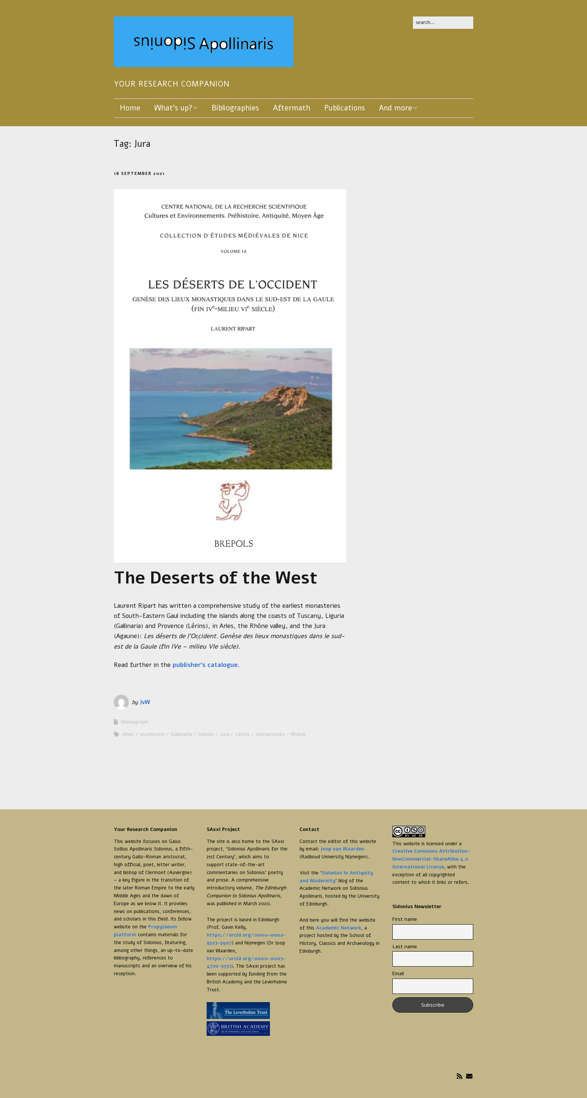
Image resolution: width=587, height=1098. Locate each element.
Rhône (298, 734)
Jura (224, 734)
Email (398, 973)
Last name (404, 946)
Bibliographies (235, 108)
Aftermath (291, 108)
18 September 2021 (139, 173)
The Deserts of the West (215, 577)
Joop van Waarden (342, 849)
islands (206, 734)
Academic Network (338, 928)
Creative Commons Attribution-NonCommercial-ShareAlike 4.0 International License (431, 859)
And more (395, 108)
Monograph (134, 721)
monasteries (270, 734)
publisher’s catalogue (205, 665)
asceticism (152, 734)
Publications (344, 108)
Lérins (242, 734)
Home (130, 108)
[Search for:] (443, 22)
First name (404, 919)
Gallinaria (181, 734)
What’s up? (173, 108)
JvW (145, 702)
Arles (128, 734)
